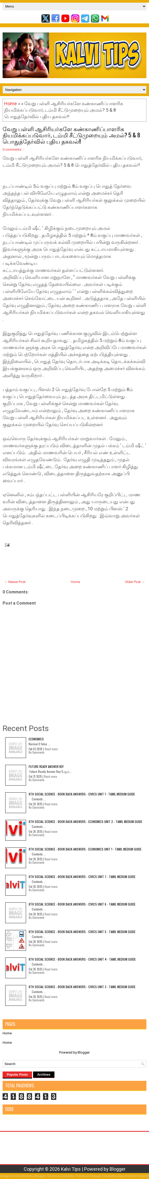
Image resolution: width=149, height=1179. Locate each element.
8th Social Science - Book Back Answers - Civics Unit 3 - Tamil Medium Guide (82, 986)
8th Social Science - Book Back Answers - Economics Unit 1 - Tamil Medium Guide (85, 849)
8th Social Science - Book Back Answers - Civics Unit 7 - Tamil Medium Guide (82, 876)
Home (10, 103)
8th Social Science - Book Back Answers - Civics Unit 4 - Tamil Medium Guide (82, 959)
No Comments (37, 752)
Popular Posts (17, 1074)
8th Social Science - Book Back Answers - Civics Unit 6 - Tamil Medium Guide (82, 904)
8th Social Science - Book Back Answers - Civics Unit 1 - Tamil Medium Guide (82, 794)
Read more (51, 749)
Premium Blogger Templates (96, 1176)
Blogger (83, 1052)
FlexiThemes (24, 1176)
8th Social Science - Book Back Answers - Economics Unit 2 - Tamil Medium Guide (85, 821)
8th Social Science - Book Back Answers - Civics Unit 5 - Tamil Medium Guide (82, 931)
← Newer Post (15, 582)
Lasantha (67, 1176)
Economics (36, 739)
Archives (44, 1074)
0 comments (12, 149)
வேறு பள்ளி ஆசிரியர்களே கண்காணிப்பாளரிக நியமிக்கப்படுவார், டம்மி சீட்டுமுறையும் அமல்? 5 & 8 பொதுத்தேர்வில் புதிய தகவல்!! (71, 134)
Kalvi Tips (71, 1169)
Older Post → (135, 582)
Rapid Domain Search (134, 1176)
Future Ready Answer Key (46, 766)
